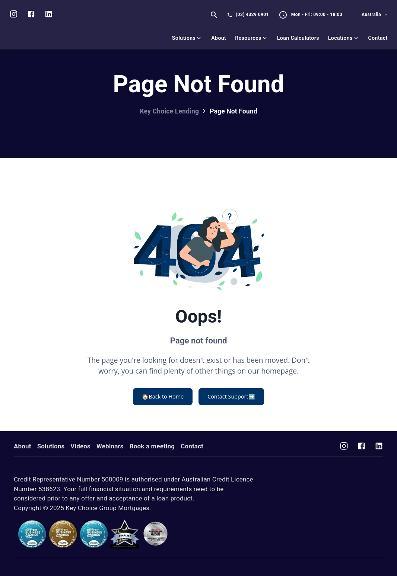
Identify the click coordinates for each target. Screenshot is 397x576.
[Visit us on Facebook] (361, 447)
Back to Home (163, 397)
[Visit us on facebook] (31, 15)
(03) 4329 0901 (252, 14)
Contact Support (231, 397)
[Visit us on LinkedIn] (48, 15)
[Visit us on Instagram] (13, 15)
